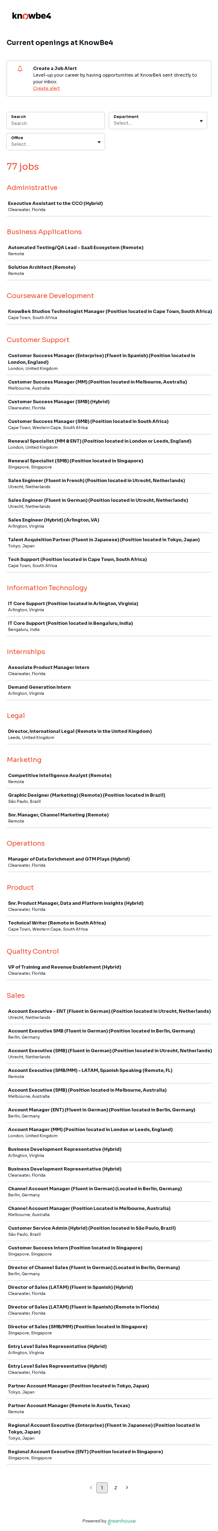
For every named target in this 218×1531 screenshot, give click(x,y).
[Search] (56, 124)
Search (18, 116)
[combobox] (114, 123)
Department (126, 116)
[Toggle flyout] (201, 121)
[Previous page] (91, 1488)
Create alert (46, 88)
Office (17, 138)
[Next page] (127, 1488)
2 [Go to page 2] (115, 1488)
